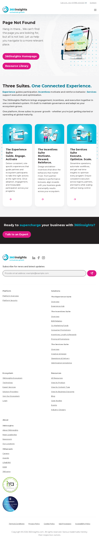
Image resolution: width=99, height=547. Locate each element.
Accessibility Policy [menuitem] (82, 524)
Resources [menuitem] (56, 373)
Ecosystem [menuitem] (8, 373)
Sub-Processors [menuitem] (65, 524)
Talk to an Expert (16, 234)
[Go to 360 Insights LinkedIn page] (33, 257)
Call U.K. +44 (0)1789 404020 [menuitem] (72, 3)
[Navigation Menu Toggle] (95, 10)
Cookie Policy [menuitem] (49, 524)
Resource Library (16, 66)
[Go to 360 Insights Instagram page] (43, 257)
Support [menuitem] (93, 3)
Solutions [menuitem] (55, 291)
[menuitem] (11, 296)
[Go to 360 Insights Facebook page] (38, 257)
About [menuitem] (5, 420)
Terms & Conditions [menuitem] (16, 524)
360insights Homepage (21, 56)
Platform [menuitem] (7, 291)
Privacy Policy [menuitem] (34, 524)
